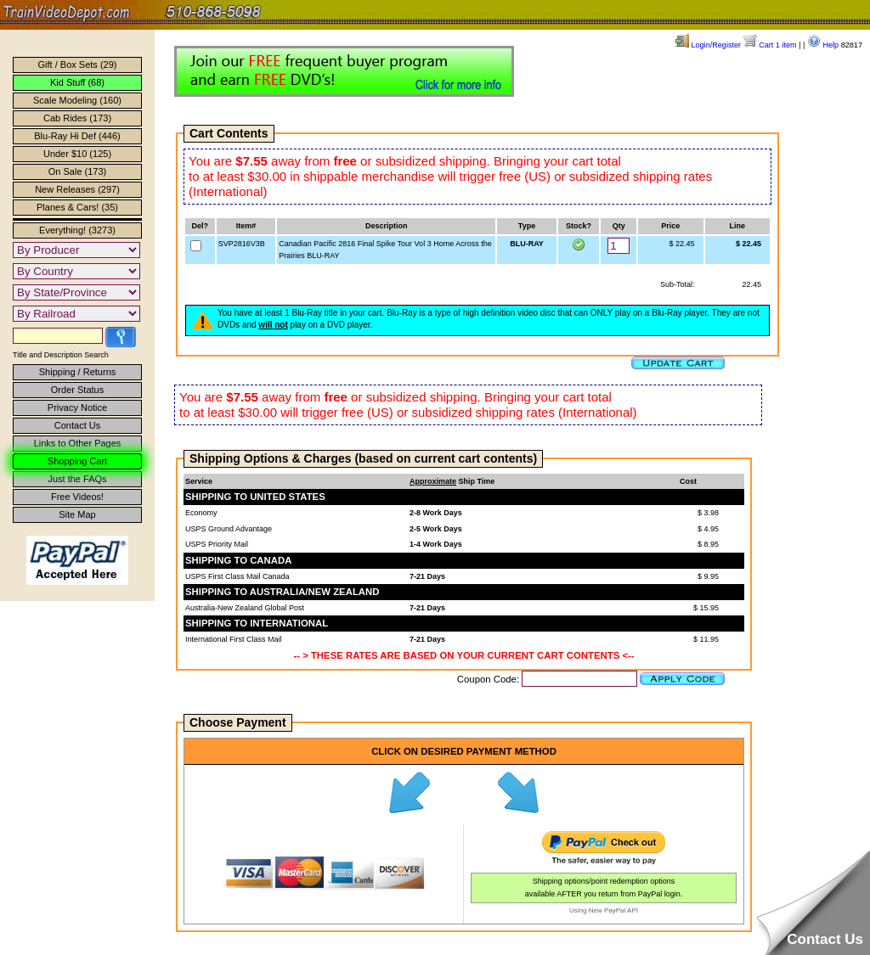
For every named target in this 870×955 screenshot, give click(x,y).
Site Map (77, 514)
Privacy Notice (77, 407)
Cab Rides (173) (77, 118)
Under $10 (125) (77, 154)
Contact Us (77, 425)
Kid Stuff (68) (77, 82)
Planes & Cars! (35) (77, 207)
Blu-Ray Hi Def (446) (77, 136)
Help (823, 45)
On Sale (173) (77, 171)
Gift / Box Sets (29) (77, 64)
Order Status (77, 390)
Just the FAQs (77, 479)
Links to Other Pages (77, 443)
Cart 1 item (770, 45)
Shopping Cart (77, 461)
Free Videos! (77, 497)
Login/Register (708, 45)
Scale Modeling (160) (77, 100)
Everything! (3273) (77, 230)
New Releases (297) (77, 189)
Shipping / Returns (77, 372)
